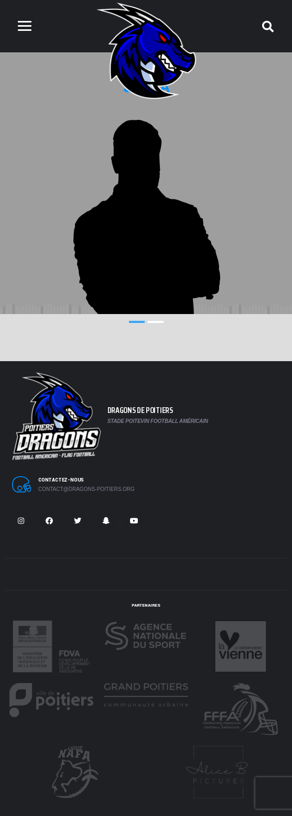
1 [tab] (137, 322)
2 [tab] (156, 322)
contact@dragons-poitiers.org (86, 489)
